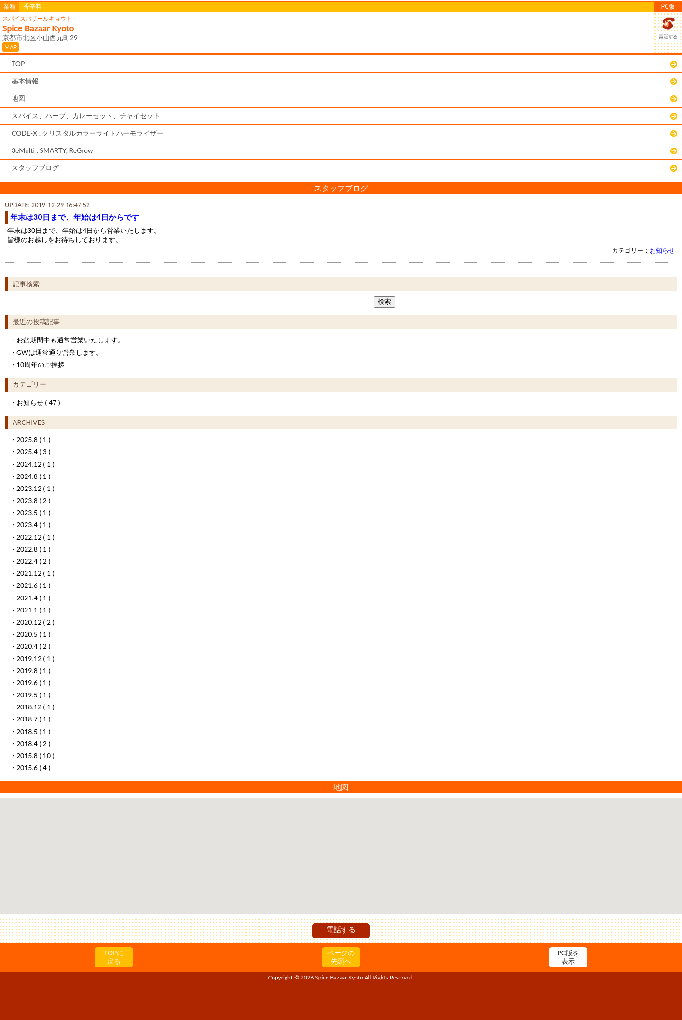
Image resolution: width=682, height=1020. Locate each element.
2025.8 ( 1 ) (33, 439)
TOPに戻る (113, 957)
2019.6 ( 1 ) (33, 683)
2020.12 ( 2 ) (35, 622)
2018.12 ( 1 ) (35, 707)
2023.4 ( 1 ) (33, 524)
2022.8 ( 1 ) (33, 549)
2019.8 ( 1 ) (33, 670)
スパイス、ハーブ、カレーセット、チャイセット (86, 115)
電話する (341, 929)
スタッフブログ (35, 167)
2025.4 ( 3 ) (33, 452)
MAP (10, 47)
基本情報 (25, 81)
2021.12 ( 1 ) (35, 573)
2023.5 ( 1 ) (33, 512)
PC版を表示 (568, 957)
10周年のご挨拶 (40, 364)
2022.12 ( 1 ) (35, 537)
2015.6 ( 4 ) (33, 767)
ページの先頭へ (341, 957)
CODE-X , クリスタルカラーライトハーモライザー (88, 133)
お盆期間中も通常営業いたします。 (70, 340)
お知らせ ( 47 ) (38, 402)
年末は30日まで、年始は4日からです (74, 216)
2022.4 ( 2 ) (33, 561)
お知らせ (662, 250)
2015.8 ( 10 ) (35, 755)
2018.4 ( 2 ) (33, 743)
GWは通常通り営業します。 (59, 352)
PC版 (668, 6)
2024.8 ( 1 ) (33, 476)
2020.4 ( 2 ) (33, 646)
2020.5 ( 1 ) (33, 634)
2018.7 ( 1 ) (33, 719)
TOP (18, 63)
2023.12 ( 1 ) (35, 488)
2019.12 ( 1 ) (35, 658)
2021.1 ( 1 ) (33, 610)
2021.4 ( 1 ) (33, 598)
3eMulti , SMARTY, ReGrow (52, 150)
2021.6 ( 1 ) (33, 585)
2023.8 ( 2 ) (33, 500)
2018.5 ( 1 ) (33, 731)
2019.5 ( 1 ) (33, 695)
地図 (18, 98)
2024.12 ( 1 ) (35, 464)
